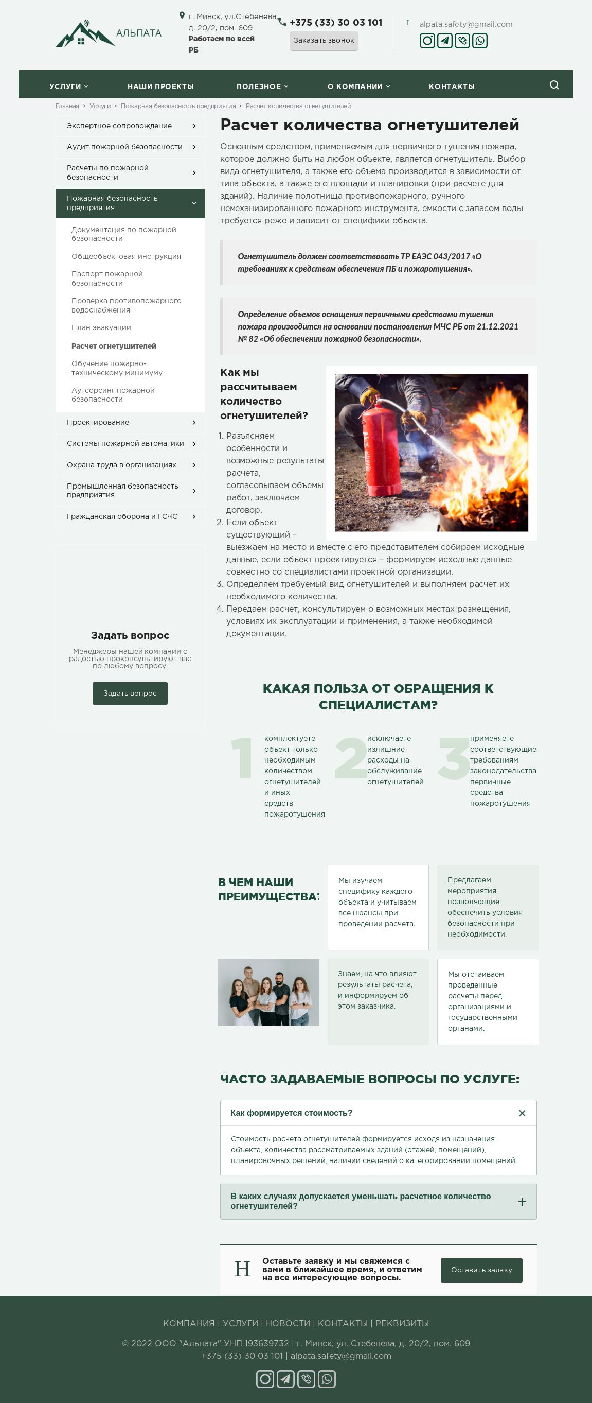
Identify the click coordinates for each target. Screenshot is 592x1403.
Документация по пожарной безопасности (123, 235)
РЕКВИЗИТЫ (402, 1324)
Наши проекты (161, 87)
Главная (67, 106)
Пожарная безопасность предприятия (178, 106)
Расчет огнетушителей (113, 346)
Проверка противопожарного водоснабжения (126, 306)
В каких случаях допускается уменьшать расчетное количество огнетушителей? (361, 1201)
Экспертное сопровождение (119, 126)
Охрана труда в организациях (121, 465)
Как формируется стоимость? (292, 1112)
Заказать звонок (324, 41)
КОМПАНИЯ (189, 1324)
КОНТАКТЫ (343, 1324)
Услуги (65, 87)
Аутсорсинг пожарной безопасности (113, 395)
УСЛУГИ (240, 1324)
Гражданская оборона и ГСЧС (122, 517)
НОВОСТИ (288, 1324)
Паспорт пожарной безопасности (107, 279)
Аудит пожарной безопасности (125, 147)
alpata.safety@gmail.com (466, 24)
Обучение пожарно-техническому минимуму (117, 368)
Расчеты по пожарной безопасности (108, 173)
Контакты (452, 87)
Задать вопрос (130, 693)
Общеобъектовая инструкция (126, 257)
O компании (355, 87)
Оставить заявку (481, 1270)
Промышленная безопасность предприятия (122, 491)
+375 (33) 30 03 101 (336, 23)
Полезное (259, 87)
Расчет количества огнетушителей (298, 106)
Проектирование (98, 423)
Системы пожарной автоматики (125, 444)
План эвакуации (101, 328)
